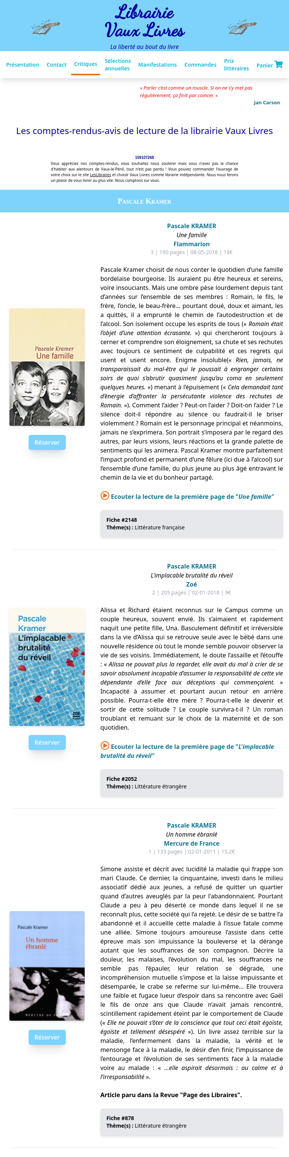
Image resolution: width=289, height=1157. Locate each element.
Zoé (191, 584)
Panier (270, 65)
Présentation (22, 64)
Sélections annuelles (118, 64)
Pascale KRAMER (191, 226)
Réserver (47, 442)
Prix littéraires (236, 64)
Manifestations (157, 64)
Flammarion (191, 244)
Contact (57, 64)
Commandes (200, 64)
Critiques (85, 63)
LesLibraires (100, 174)
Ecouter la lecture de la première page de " (187, 496)
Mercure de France (191, 843)
